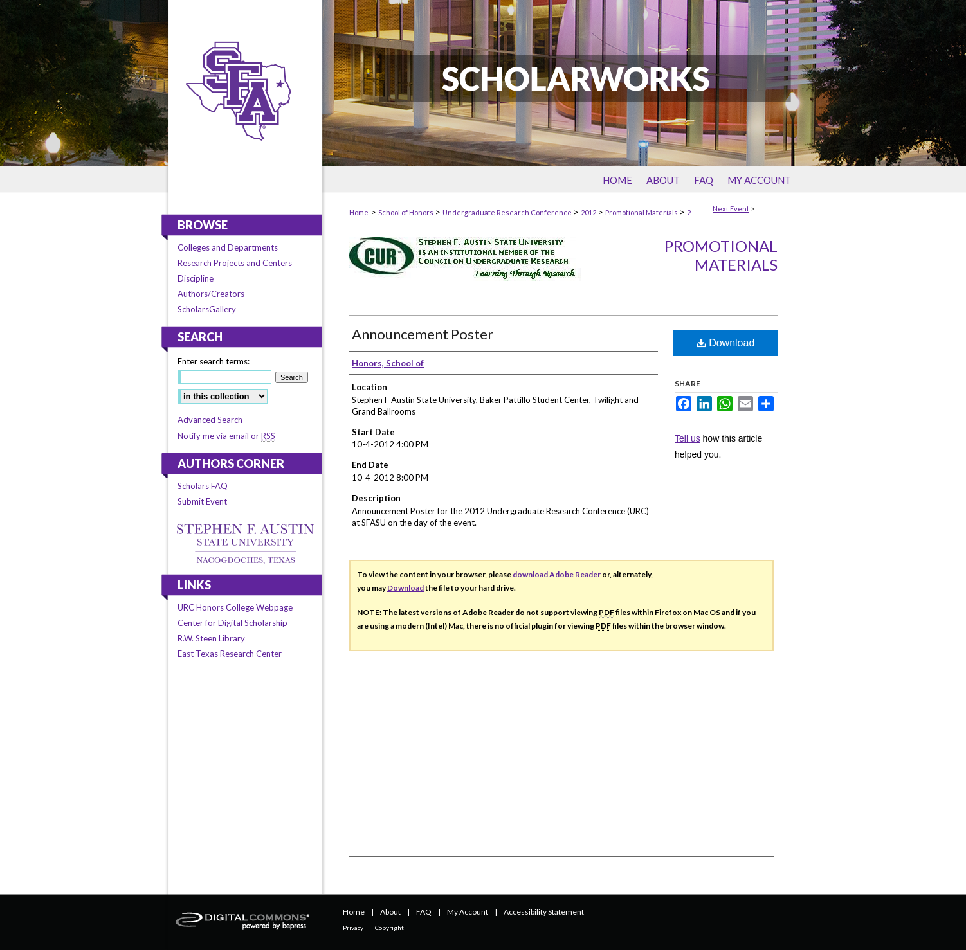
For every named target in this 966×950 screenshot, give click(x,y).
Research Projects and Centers (235, 263)
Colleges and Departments (228, 247)
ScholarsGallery (207, 309)
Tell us (687, 438)
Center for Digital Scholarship (232, 623)
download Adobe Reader (557, 574)
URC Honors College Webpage (235, 607)
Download (726, 342)
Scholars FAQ (203, 486)
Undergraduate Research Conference (507, 212)
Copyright (389, 927)
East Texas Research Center (230, 654)
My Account (467, 912)
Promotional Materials (642, 212)
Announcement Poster (422, 334)
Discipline (196, 278)
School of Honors (406, 212)
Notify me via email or (226, 436)
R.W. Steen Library (211, 638)
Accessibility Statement (544, 912)
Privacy (353, 927)
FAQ (424, 912)
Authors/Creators (211, 294)
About (390, 912)
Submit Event (202, 501)
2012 (589, 212)
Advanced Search (210, 420)
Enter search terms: (214, 361)
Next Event (731, 208)
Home (359, 212)
